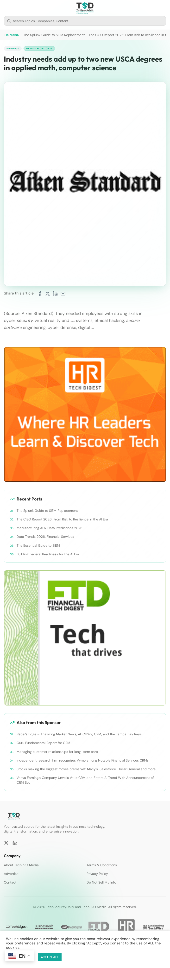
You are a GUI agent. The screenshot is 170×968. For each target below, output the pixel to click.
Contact (10, 882)
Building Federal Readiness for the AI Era (48, 554)
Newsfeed (12, 48)
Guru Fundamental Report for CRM (43, 743)
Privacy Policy (97, 874)
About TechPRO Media (21, 865)
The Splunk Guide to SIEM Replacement (54, 35)
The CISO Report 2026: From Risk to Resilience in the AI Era (62, 519)
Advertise (11, 874)
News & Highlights (39, 48)
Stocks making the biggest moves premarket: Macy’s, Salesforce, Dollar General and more (86, 769)
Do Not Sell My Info (101, 882)
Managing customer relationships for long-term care (57, 752)
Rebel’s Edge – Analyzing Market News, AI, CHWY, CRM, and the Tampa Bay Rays (79, 734)
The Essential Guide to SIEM (38, 545)
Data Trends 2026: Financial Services (45, 536)
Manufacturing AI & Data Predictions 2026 (49, 528)
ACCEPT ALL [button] (50, 957)
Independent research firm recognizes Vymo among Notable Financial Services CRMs (83, 760)
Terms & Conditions (102, 865)
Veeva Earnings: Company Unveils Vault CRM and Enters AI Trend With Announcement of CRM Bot (85, 780)
